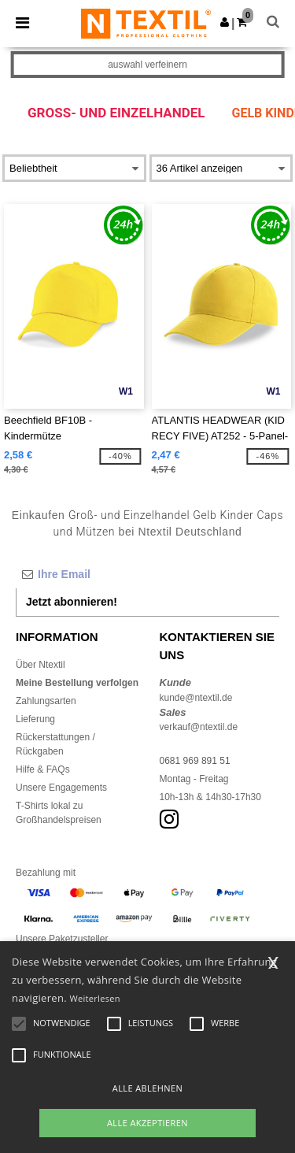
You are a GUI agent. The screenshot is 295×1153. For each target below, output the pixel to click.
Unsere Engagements (61, 787)
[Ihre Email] (147, 574)
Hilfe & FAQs (43, 769)
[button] (224, 22)
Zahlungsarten (46, 700)
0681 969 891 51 (195, 760)
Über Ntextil (40, 664)
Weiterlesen (95, 998)
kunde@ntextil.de (196, 697)
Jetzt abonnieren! (71, 601)
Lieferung (35, 719)
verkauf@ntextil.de (199, 726)
